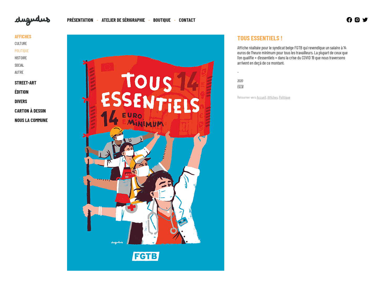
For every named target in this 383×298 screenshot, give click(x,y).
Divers (21, 101)
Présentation (80, 20)
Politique (284, 97)
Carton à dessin (30, 111)
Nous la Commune (31, 120)
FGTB (240, 86)
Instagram (357, 20)
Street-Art (25, 82)
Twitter (365, 20)
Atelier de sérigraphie (123, 20)
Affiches (272, 97)
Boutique (162, 20)
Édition (22, 92)
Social (19, 65)
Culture (21, 43)
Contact (187, 20)
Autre (19, 72)
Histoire (21, 57)
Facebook (349, 20)
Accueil (261, 97)
